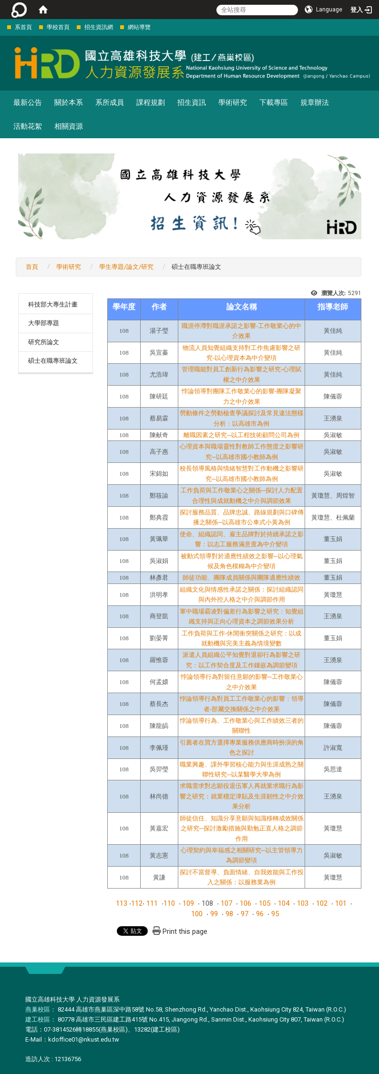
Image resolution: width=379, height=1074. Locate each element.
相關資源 (68, 126)
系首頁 (23, 27)
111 (152, 903)
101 (341, 903)
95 (275, 914)
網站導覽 (139, 27)
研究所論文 (43, 342)
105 (264, 903)
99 (214, 914)
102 (322, 903)
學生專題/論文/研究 (126, 266)
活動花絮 (27, 126)
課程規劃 (150, 102)
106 (245, 903)
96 (260, 914)
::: (2, 27)
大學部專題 (43, 323)
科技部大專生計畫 (53, 304)
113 (121, 903)
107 (226, 903)
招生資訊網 (98, 27)
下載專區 (273, 102)
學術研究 (232, 102)
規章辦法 (314, 102)
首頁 (32, 266)
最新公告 (27, 102)
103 (302, 903)
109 (188, 903)
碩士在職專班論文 (53, 360)
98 (229, 914)
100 (197, 914)
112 (137, 903)
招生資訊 (191, 102)
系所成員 (109, 102)
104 (283, 903)
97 (244, 914)
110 (169, 903)
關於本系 (68, 102)
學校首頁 (58, 27)
